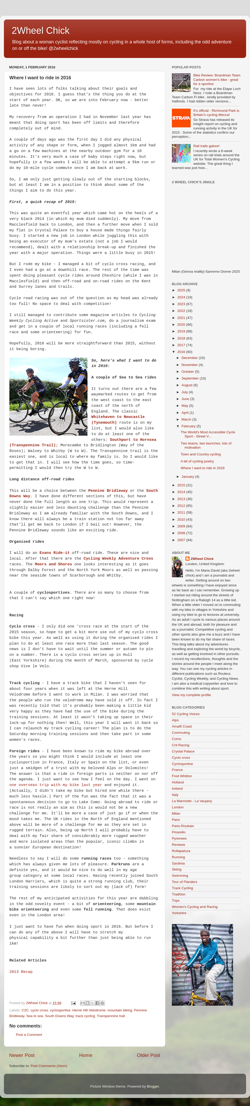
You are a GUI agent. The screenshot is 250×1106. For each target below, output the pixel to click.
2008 (181, 533)
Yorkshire (179, 913)
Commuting (181, 733)
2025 (181, 290)
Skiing (177, 869)
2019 (181, 331)
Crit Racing (180, 745)
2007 (181, 540)
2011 (181, 512)
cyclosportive (60, 1010)
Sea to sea (34, 1016)
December (190, 358)
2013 (181, 499)
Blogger (153, 1086)
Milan (176, 813)
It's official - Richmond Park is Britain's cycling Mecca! (216, 113)
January (188, 477)
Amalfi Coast (182, 726)
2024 (181, 297)
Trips (176, 900)
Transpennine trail (111, 1016)
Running (178, 857)
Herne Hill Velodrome (89, 1010)
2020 (181, 324)
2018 (181, 338)
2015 (181, 485)
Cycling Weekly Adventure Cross (118, 559)
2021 (181, 318)
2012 (181, 506)
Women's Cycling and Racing (195, 907)
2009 (181, 526)
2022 (181, 311)
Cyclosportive (182, 764)
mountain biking (120, 1010)
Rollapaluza (181, 851)
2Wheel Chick (41, 30)
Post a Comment (29, 1035)
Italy (175, 795)
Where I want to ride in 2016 (203, 468)
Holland (178, 782)
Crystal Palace (183, 751)
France (177, 770)
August (187, 385)
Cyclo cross (181, 758)
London (178, 807)
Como (176, 739)
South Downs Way (59, 1016)
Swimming (180, 876)
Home (85, 1055)
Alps (175, 720)
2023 (181, 304)
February (189, 426)
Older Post (148, 1055)
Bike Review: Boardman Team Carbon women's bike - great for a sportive (216, 79)
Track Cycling (182, 888)
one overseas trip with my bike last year (55, 785)
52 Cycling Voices (186, 714)
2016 (181, 352)
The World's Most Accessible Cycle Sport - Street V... (208, 434)
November (190, 365)
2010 (181, 519)
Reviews (178, 845)
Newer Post (22, 1055)
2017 (181, 345)
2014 (181, 492)
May (185, 406)
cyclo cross (39, 1010)
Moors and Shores (53, 564)
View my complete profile (191, 695)
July (185, 392)
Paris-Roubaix (183, 826)
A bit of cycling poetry (197, 461)
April (186, 413)
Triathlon (178, 894)
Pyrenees (179, 838)
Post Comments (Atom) (49, 1066)
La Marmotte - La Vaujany (192, 801)
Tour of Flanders (184, 882)
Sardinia (178, 863)
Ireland (177, 788)
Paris (176, 820)
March (187, 419)
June (186, 399)
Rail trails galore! (206, 146)
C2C (25, 1010)
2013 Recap (21, 972)
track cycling (85, 1016)
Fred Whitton (182, 776)
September (191, 378)
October (188, 372)
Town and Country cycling (201, 454)
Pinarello (179, 832)
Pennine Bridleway (108, 491)
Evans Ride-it (55, 553)
